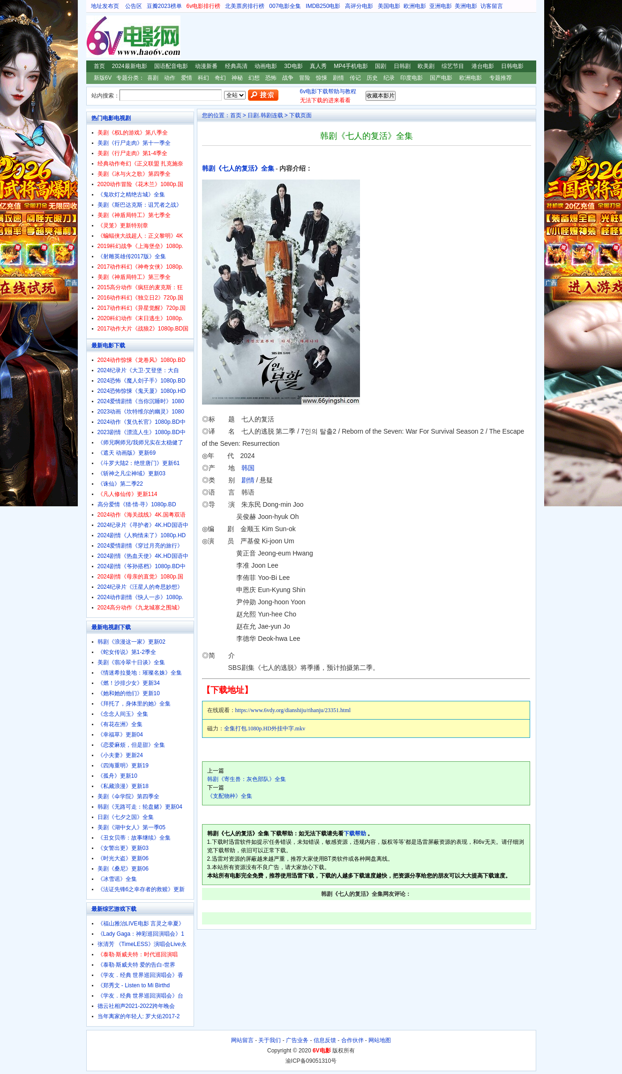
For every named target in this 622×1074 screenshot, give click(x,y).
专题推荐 (500, 78)
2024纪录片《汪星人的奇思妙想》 (140, 587)
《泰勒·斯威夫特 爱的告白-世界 (136, 964)
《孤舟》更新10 (117, 776)
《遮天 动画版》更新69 (126, 453)
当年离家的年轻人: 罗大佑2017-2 (138, 1016)
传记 (355, 78)
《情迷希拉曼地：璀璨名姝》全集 (139, 672)
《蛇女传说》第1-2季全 (126, 652)
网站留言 (242, 1040)
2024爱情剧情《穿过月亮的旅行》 (140, 545)
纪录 (389, 78)
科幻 (203, 78)
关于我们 (269, 1040)
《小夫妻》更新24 (120, 755)
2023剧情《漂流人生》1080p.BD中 (141, 432)
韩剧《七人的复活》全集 (238, 168)
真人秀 (318, 66)
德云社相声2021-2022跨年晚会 (136, 1006)
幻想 (254, 78)
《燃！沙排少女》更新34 (128, 683)
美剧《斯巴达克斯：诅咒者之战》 (139, 205)
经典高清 (236, 66)
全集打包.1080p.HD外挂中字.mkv (265, 728)
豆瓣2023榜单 (164, 6)
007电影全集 (285, 6)
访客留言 (491, 6)
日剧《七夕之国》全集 (125, 817)
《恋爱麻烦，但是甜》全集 (131, 745)
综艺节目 (453, 66)
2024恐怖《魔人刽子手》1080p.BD (141, 380)
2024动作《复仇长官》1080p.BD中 (141, 422)
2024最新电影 (129, 66)
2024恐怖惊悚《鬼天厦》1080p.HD (141, 391)
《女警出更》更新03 (123, 848)
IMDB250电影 (323, 6)
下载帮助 (355, 833)
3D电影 (293, 66)
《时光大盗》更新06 (123, 858)
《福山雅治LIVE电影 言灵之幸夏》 (140, 923)
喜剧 (152, 78)
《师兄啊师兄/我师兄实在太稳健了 (140, 442)
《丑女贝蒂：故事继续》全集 (134, 837)
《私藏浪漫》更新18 (123, 786)
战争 (287, 78)
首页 (99, 66)
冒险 (304, 78)
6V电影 (95, 36)
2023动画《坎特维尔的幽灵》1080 (140, 411)
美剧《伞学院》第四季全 (128, 796)
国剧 (380, 66)
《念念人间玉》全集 (122, 714)
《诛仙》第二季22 (120, 484)
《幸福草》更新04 (120, 734)
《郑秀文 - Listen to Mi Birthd (133, 985)
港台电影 (483, 66)
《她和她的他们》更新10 (128, 693)
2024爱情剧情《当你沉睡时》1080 (140, 401)
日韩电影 (512, 66)
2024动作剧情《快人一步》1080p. (140, 597)
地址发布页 (105, 6)
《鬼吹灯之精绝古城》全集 (131, 194)
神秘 (237, 78)
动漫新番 (206, 66)
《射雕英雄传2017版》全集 (131, 256)
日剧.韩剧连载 (265, 115)
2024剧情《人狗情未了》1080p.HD (141, 535)
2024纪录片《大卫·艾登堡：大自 (138, 370)
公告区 (133, 6)
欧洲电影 (415, 6)
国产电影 (441, 78)
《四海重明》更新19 (123, 765)
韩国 (248, 468)
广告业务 (297, 1040)
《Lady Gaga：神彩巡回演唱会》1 (140, 934)
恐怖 (271, 78)
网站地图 (379, 1040)
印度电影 (411, 78)
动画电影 (266, 66)
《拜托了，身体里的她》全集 (134, 703)
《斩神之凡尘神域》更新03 (131, 473)
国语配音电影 (171, 66)
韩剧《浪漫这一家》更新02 (131, 641)
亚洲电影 (440, 6)
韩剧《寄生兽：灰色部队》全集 (246, 779)
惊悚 (321, 78)
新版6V (103, 78)
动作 (169, 78)
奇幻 (220, 78)
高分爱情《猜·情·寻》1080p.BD (136, 504)
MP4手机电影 (351, 66)
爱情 (186, 78)
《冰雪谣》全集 (117, 879)
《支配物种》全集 (229, 796)
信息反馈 (325, 1040)
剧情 (338, 78)
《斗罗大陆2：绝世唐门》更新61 (138, 463)
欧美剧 (426, 66)
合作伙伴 (352, 1040)
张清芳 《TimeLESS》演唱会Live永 (142, 944)
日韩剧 (402, 66)
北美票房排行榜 (244, 6)
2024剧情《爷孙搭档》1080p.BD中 (141, 566)
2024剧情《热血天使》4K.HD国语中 (142, 556)
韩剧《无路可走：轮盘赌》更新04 (139, 807)
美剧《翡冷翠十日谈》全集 (131, 662)
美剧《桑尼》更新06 (123, 868)
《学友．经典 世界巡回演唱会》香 (140, 975)
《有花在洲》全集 (119, 724)
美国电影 (389, 6)
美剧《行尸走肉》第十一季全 (134, 143)
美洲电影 (466, 6)
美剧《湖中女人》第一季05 (131, 827)
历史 (372, 78)
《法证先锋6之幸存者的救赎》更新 (141, 889)
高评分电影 (359, 6)
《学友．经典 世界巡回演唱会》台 (140, 995)
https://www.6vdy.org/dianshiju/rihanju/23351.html (293, 710)
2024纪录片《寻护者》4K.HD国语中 (142, 525)
